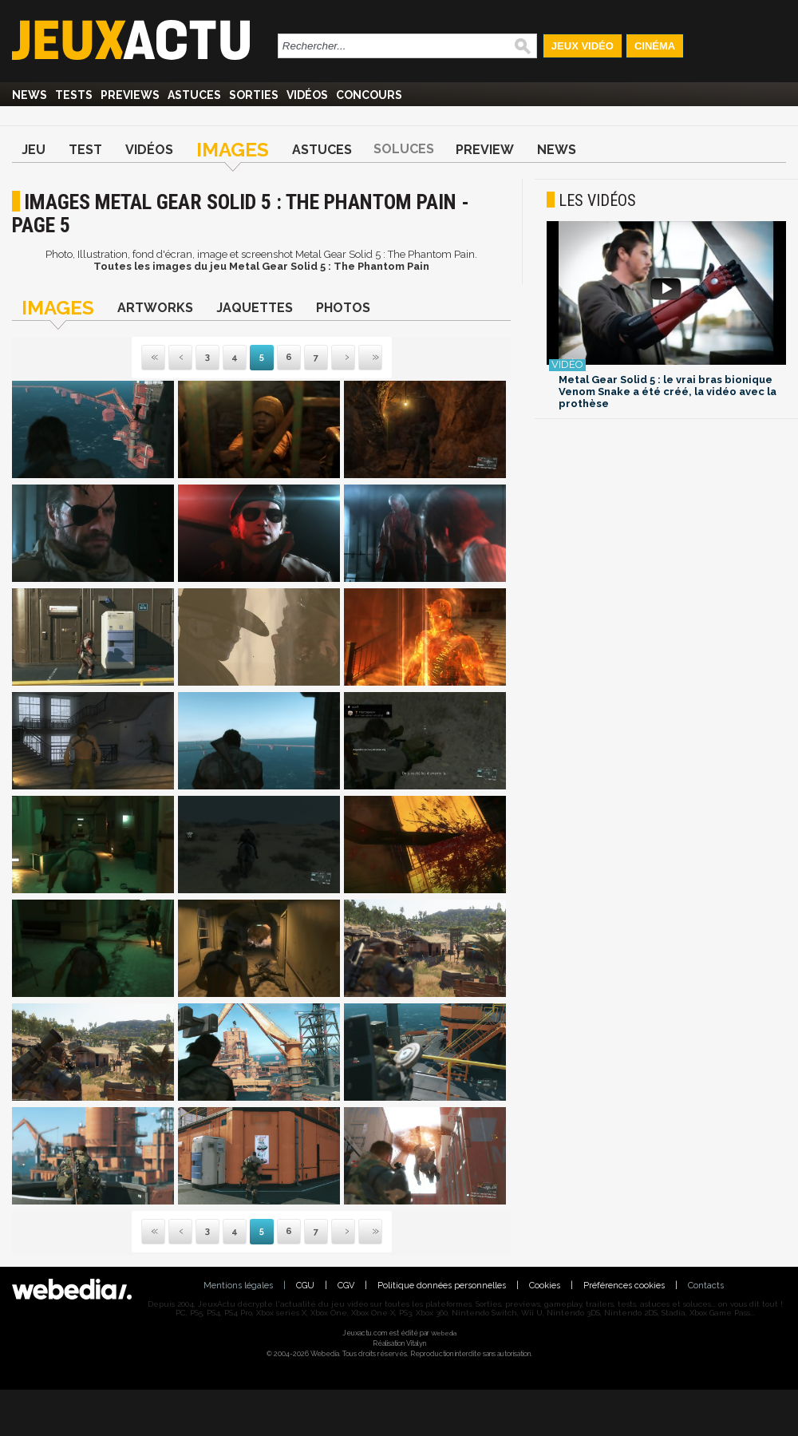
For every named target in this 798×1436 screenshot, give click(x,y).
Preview (485, 149)
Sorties (254, 95)
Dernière (360, 358)
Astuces (194, 95)
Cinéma (654, 46)
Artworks (155, 307)
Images (232, 149)
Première (153, 358)
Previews (130, 95)
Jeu (33, 149)
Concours (369, 95)
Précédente (180, 358)
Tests (74, 95)
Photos (343, 307)
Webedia (443, 1333)
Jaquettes (254, 307)
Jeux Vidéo (582, 46)
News (29, 95)
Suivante (333, 358)
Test (85, 149)
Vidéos (307, 95)
